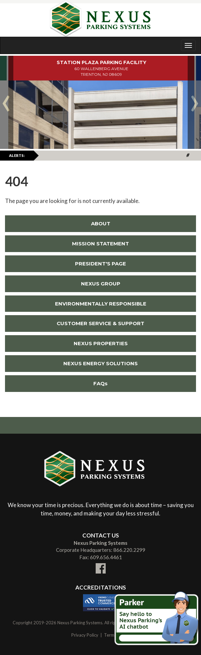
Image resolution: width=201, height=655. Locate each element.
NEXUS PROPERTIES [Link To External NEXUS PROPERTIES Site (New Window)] (66, 343)
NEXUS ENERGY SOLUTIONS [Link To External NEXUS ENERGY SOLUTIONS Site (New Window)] (71, 363)
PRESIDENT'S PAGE (100, 263)
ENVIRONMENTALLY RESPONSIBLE (100, 303)
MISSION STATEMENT (100, 243)
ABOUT (100, 223)
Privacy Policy (84, 635)
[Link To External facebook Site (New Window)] (101, 564)
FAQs (100, 383)
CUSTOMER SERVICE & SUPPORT (100, 323)
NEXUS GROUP (100, 283)
